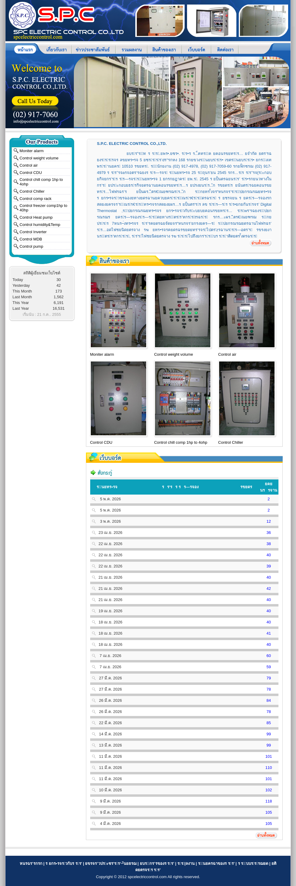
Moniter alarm (32, 151)
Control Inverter (33, 232)
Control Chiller (32, 191)
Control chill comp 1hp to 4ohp (180, 442)
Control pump (31, 246)
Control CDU (31, 172)
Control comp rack (35, 198)
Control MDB (31, 239)
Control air (29, 165)
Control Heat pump (36, 217)
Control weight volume (39, 158)
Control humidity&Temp (40, 224)
